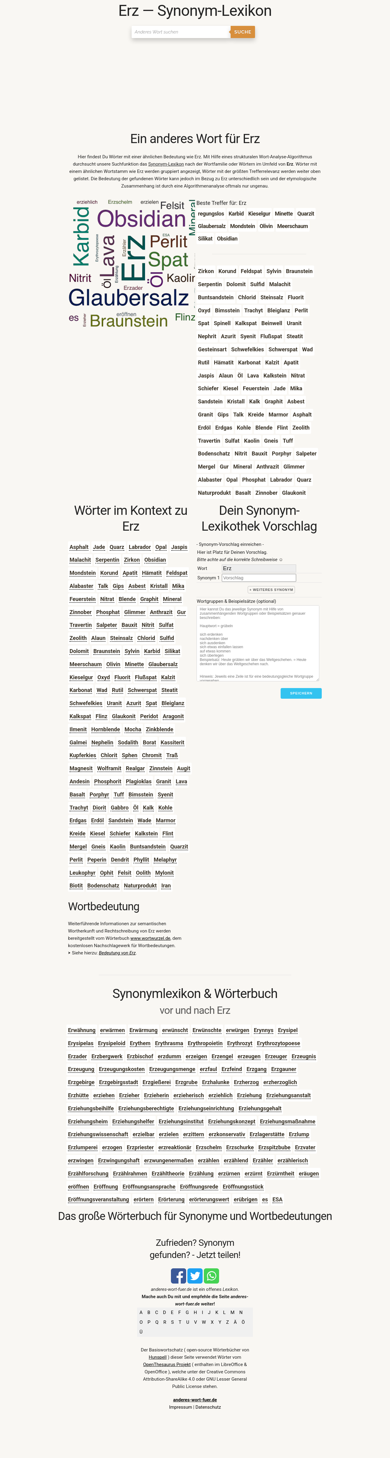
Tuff (119, 794)
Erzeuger (276, 1056)
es (265, 1199)
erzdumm (169, 1056)
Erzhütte (78, 1095)
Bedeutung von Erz (117, 953)
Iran (166, 885)
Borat (149, 742)
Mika (178, 586)
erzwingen (81, 1160)
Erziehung (249, 1095)
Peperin (97, 859)
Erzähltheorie (168, 1173)
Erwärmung (143, 1030)
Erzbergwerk (106, 1056)
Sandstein (120, 820)
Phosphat (108, 612)
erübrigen (245, 1199)
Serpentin (107, 560)
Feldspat (176, 573)
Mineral (172, 599)
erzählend (236, 1160)
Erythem (140, 1043)
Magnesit (81, 768)
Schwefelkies (85, 703)
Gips (118, 586)
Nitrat (107, 599)
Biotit (76, 885)
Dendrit (120, 859)
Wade (144, 820)
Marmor (166, 820)
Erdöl (97, 820)
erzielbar (143, 1134)
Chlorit (109, 755)
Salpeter (106, 625)
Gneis (98, 846)
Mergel (78, 846)
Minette (134, 664)
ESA (277, 1199)
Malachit (80, 560)
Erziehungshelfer (133, 1121)
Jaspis (179, 547)
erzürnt (253, 1173)
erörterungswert (209, 1199)
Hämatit (152, 573)
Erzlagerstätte (267, 1134)
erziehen (104, 1095)
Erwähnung (81, 1030)
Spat (151, 703)
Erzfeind (232, 1069)
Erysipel (288, 1030)
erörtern (144, 1199)
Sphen (129, 755)
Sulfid (167, 638)
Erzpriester (140, 1147)
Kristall (159, 586)
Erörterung (171, 1199)
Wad (102, 690)
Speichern (301, 693)
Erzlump (299, 1134)
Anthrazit (161, 612)
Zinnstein (160, 768)
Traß (172, 755)
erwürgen (237, 1030)
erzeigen (196, 1056)
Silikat (172, 651)
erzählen (208, 1160)
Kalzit (168, 677)
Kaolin (118, 846)
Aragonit (173, 716)
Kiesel (97, 833)
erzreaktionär (174, 1147)
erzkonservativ (227, 1134)
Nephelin (102, 742)
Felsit (124, 873)
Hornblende (105, 729)
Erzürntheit (280, 1173)
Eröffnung (106, 1186)
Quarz (117, 547)
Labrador (140, 547)
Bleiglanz (172, 703)
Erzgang (256, 1069)
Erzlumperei (83, 1147)
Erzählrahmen (130, 1173)
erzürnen (229, 1173)
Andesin (79, 781)
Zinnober (80, 612)
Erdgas (78, 820)
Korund (109, 573)
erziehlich (220, 1095)
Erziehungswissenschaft (98, 1134)
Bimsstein (141, 794)
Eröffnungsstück (243, 1186)
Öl (135, 807)
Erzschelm (209, 1147)
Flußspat (146, 677)
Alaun (98, 638)
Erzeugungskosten (122, 1069)
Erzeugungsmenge (172, 1069)
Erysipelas (80, 1043)
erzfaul (208, 1069)
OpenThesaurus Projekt (167, 1364)
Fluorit (122, 677)
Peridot (149, 716)
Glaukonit (123, 716)
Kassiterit (172, 742)
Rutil (117, 690)
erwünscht (175, 1030)
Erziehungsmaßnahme (287, 1121)
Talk (103, 586)
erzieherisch (188, 1095)
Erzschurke (240, 1147)
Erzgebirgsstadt (118, 1082)
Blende (127, 599)
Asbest (137, 586)
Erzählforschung (88, 1173)
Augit (183, 768)
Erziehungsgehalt (260, 1108)
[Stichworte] (258, 643)
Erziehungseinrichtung (206, 1108)
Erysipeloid (112, 1043)
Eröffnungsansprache (149, 1186)
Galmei (78, 742)
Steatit (169, 690)
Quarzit (179, 846)
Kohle (165, 807)
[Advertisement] (194, 85)
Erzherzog (246, 1082)
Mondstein (82, 573)
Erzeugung (81, 1069)
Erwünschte (207, 1030)
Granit (163, 781)
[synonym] (259, 577)
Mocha (133, 729)
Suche (242, 32)
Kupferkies (82, 755)
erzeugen (249, 1056)
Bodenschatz (103, 885)
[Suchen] (181, 32)
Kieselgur (81, 677)
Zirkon (132, 560)
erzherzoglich (280, 1082)
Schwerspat (142, 690)
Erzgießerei (157, 1082)
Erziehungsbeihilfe (91, 1108)
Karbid (152, 651)
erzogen (112, 1147)
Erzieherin (156, 1095)
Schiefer (120, 833)
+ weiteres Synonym (271, 590)
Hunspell (158, 1357)
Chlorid (146, 638)
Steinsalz (121, 638)
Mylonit (164, 873)
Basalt (77, 794)
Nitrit (148, 625)
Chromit (152, 755)
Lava (181, 781)
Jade (99, 547)
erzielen (169, 1134)
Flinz (102, 716)
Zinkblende (159, 729)
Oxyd (104, 677)
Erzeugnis (304, 1056)
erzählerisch (293, 1160)
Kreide (77, 833)
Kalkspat (80, 716)
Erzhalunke (215, 1082)
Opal (161, 547)
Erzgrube (187, 1082)
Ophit (106, 873)
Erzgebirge (81, 1082)
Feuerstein (82, 599)
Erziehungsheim (88, 1121)
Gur (181, 612)
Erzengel (222, 1056)
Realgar (135, 768)
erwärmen (112, 1030)
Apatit (130, 573)
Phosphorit (107, 781)
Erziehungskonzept (231, 1121)
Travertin (80, 625)
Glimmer (134, 612)
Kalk (148, 807)
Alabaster (81, 586)
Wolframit (109, 768)
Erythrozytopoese (278, 1043)
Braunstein (106, 651)
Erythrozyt (240, 1043)
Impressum (180, 1407)
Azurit (133, 703)
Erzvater (305, 1147)
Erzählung (201, 1173)
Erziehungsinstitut (181, 1121)
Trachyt (78, 807)
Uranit (114, 703)
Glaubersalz (163, 664)
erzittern (193, 1134)
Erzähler (263, 1160)
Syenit (165, 794)
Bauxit (129, 625)
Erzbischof (140, 1056)
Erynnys (263, 1030)
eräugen (309, 1173)
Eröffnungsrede (199, 1186)
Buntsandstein (148, 846)
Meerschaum (85, 664)
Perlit (76, 859)
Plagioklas (138, 781)
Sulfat (166, 625)
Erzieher (129, 1095)
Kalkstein (146, 833)
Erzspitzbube (274, 1147)
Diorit (99, 807)
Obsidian (155, 560)
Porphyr (99, 794)
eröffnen (78, 1186)
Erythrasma (169, 1043)
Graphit (149, 599)
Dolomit (79, 651)
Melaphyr (165, 859)
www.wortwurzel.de (150, 938)
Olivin (113, 664)
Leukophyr (82, 873)
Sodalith (128, 742)
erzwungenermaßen (168, 1160)
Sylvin (132, 651)
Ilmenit (78, 729)
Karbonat (80, 690)
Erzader (77, 1056)
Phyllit (141, 859)
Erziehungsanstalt (288, 1095)
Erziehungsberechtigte (146, 1108)
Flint (167, 833)
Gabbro (120, 807)
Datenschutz (208, 1407)
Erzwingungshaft (119, 1160)
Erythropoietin (205, 1043)
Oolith (143, 873)
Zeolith (78, 638)
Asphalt (78, 547)
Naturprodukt (140, 885)
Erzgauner (283, 1069)
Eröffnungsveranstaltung (98, 1199)
